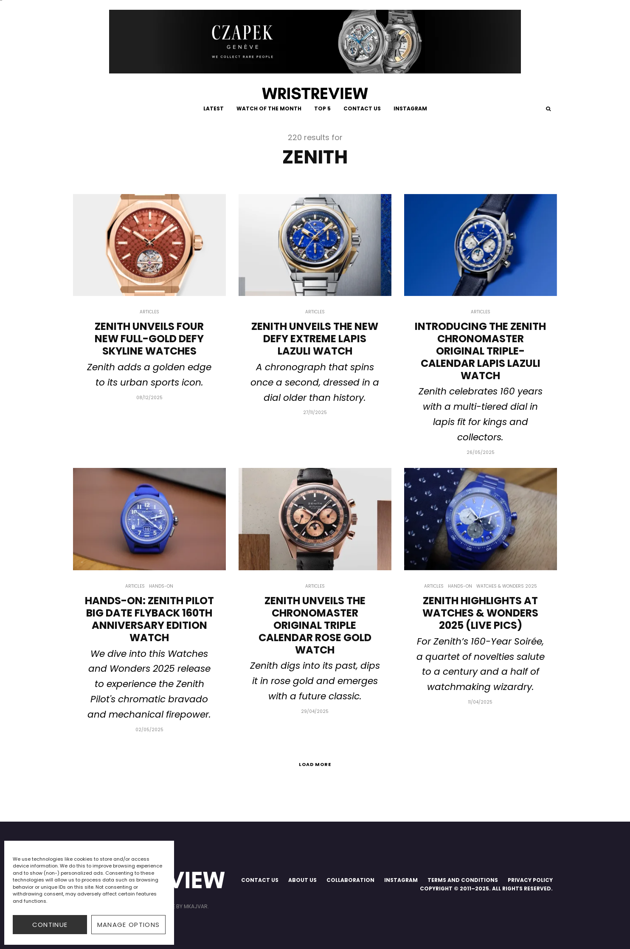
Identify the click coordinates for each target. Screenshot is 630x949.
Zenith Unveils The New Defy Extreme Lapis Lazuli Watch (314, 339)
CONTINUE (50, 924)
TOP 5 (322, 108)
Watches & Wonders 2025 (506, 586)
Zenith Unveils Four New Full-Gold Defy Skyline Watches (149, 339)
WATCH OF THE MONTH (268, 108)
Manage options (128, 924)
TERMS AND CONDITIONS (463, 880)
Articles (149, 312)
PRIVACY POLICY (530, 880)
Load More (315, 764)
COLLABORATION (350, 880)
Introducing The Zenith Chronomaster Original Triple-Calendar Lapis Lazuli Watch (480, 351)
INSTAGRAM (410, 108)
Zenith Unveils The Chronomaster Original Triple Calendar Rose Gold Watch (315, 625)
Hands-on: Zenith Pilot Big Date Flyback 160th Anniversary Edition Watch (149, 619)
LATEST (213, 108)
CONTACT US (362, 108)
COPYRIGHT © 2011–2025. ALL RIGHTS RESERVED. (486, 888)
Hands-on (161, 586)
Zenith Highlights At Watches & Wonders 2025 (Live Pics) (480, 613)
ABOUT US (302, 880)
